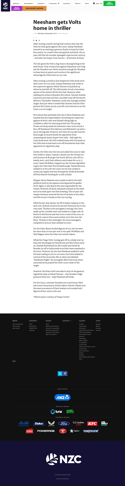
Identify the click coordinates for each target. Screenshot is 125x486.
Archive (78, 3)
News (87, 3)
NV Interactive (65, 479)
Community (54, 3)
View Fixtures (16, 326)
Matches (16, 3)
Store (97, 3)
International (29, 3)
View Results (16, 328)
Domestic (41, 3)
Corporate (67, 3)
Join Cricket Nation (34, 8)
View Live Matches (17, 324)
